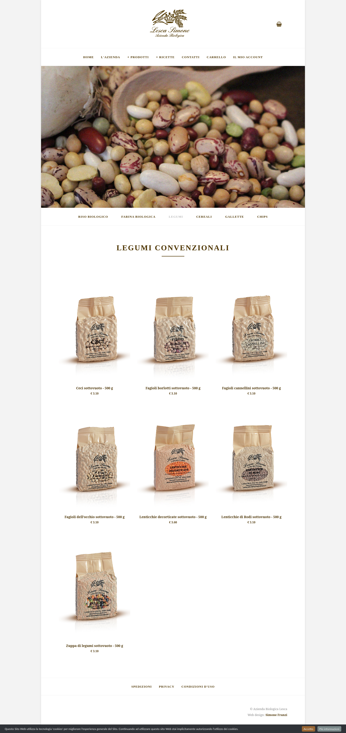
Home (88, 57)
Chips (262, 216)
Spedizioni (141, 686)
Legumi (176, 216)
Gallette (234, 216)
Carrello (216, 57)
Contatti (190, 57)
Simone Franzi (276, 715)
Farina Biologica (138, 216)
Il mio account (248, 57)
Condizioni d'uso (198, 686)
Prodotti (140, 57)
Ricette (167, 57)
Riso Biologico (93, 216)
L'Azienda (110, 57)
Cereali (204, 216)
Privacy (166, 686)
